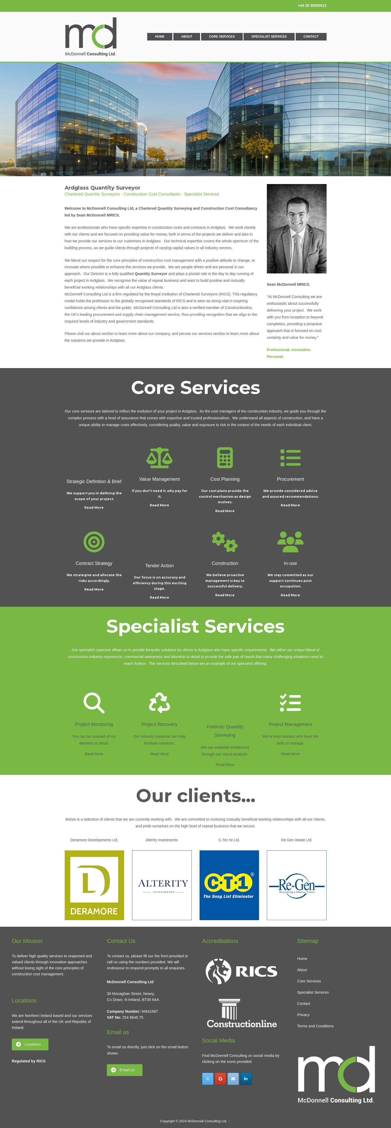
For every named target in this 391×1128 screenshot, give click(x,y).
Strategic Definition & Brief (94, 481)
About (186, 36)
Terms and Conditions (315, 1026)
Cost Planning (225, 479)
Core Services (222, 36)
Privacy (303, 1015)
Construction (225, 563)
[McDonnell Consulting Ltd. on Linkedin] (245, 1079)
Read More (94, 507)
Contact (311, 36)
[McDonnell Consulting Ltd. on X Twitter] (207, 1079)
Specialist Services (269, 36)
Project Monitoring (94, 724)
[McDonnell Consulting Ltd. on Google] (220, 1079)
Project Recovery (159, 724)
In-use (290, 563)
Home (159, 36)
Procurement (290, 479)
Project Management (290, 724)
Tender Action (159, 565)
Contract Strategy (94, 563)
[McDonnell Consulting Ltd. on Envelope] (233, 1079)
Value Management (159, 479)
